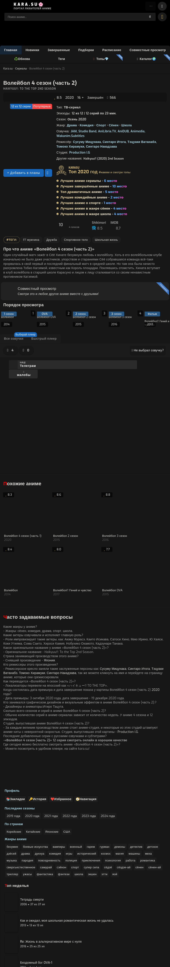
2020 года (32, 785)
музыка (12, 830)
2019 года (13, 785)
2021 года (51, 785)
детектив (136, 816)
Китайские (33, 801)
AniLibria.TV (107, 132)
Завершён (95, 98)
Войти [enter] (148, 6)
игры (69, 823)
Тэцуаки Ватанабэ (142, 143)
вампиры (59, 816)
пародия (27, 830)
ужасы (27, 843)
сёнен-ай (154, 836)
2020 (69, 98)
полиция (71, 830)
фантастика (45, 843)
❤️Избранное (65, 768)
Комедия (87, 126)
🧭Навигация (92, 768)
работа (130, 830)
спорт (75, 836)
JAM (74, 132)
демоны (119, 816)
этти (105, 843)
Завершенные (59, 51)
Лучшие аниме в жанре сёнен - (93, 209)
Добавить (16, 436)
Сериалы (21, 69)
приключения (91, 830)
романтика (147, 830)
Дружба (51, 241)
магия (120, 823)
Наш (29, 365)
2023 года (89, 785)
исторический (86, 823)
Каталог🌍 (146, 60)
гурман (104, 816)
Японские (51, 801)
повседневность (49, 830)
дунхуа (39, 823)
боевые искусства (35, 816)
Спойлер (20, 426)
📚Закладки (16, 768)
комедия (55, 823)
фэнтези (64, 843)
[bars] (162, 6)
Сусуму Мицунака (87, 143)
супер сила (91, 836)
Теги (61, 60)
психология (113, 830)
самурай (46, 836)
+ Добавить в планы (23, 174)
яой (114, 843)
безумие (12, 816)
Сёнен (114, 126)
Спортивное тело (76, 241)
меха (148, 823)
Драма (72, 126)
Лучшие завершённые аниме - (93, 187)
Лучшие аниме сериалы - (88, 181)
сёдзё (108, 836)
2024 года (108, 785)
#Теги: (11, 241)
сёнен (139, 836)
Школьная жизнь (106, 241)
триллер (12, 843)
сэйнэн (61, 836)
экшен (92, 843)
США (66, 801)
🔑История (40, 768)
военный (76, 816)
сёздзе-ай (124, 836)
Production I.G (79, 153)
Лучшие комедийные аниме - (91, 198)
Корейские (14, 801)
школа (78, 843)
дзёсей (11, 823)
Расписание (111, 51)
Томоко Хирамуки (70, 147)
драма (25, 823)
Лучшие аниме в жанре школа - (93, 215)
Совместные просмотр (147, 51)
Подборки (86, 51)
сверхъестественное (21, 836)
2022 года (70, 785)
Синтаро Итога (114, 143)
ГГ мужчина (31, 241)
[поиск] (150, 18)
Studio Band (88, 132)
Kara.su (8, 69)
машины (134, 823)
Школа (126, 126)
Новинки (32, 51)
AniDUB (123, 132)
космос (106, 823)
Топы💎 (101, 60)
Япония (49, 598)
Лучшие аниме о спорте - (88, 204)
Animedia (137, 132)
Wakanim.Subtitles (70, 137)
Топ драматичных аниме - (89, 193)
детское (152, 816)
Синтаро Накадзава (101, 147)
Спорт (101, 126)
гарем (91, 816)
